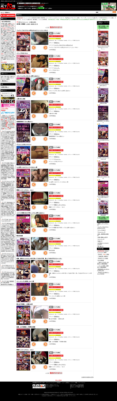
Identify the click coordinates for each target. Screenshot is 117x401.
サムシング (9, 181)
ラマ (11, 273)
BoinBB (11, 227)
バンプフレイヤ (5, 227)
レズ (9, 40)
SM (4, 42)
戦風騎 (4, 193)
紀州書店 (6, 167)
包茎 (11, 76)
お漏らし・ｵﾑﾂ (9, 43)
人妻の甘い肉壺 (103, 103)
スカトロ (8, 42)
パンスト (9, 34)
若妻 (10, 32)
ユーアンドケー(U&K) (7, 267)
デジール (8, 210)
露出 (10, 50)
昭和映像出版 (7, 185)
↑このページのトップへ (87, 377)
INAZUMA (6, 138)
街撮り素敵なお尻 (102, 237)
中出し (11, 39)
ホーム (2, 12)
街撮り (99, 241)
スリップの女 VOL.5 (103, 66)
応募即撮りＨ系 (9, 153)
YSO (7, 281)
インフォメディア (5, 139)
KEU (4, 170)
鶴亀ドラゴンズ (10, 207)
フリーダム (8, 240)
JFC (13, 185)
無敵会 (2, 257)
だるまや (7, 203)
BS (2, 230)
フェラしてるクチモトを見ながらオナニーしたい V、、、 (103, 46)
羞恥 (5, 52)
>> (4, 81)
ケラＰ (7, 173)
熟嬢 (9, 195)
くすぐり (3, 44)
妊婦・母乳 (6, 32)
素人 (12, 25)
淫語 (2, 38)
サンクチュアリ (10, 182)
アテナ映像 (6, 132)
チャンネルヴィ (9, 205)
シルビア (12, 188)
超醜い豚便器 (4, 206)
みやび (12, 257)
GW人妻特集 (101, 260)
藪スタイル (9, 265)
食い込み (7, 46)
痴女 (5, 31)
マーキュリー (9, 253)
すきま (6, 189)
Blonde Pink (8, 243)
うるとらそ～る (9, 140)
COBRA (4, 126)
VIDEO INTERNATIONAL (7, 116)
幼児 (2, 76)
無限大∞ (5, 256)
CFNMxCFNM (4, 186)
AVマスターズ (8, 151)
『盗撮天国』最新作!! (103, 256)
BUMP (8, 228)
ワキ (10, 53)
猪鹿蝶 (11, 138)
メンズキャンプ (8, 261)
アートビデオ (6, 159)
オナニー (9, 35)
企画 (10, 47)
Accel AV (8, 131)
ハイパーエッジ (5, 224)
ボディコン (6, 50)
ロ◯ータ (7, 26)
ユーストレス (8, 266)
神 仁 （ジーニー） (7, 194)
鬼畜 (3, 51)
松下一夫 (3, 255)
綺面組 (12, 168)
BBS (11, 234)
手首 (5, 76)
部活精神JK (8, 235)
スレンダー (8, 55)
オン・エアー (7, 148)
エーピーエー (7, 145)
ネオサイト (11, 219)
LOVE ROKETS (5, 273)
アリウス (5, 134)
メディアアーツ (5, 259)
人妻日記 (12, 232)
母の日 (11, 224)
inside (12, 159)
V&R (11, 239)
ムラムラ (7, 257)
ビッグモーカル (8, 231)
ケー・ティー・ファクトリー (7, 175)
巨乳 (7, 39)
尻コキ (9, 30)
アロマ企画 (4, 136)
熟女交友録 (103, 214)
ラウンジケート (10, 272)
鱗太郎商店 (6, 274)
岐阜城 (8, 168)
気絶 (7, 44)
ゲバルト (10, 172)
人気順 (28, 24)
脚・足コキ (4, 30)
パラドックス (9, 226)
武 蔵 (13, 256)
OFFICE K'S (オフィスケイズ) (8, 155)
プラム (6, 238)
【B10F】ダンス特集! (103, 258)
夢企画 (13, 268)
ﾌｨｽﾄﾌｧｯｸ (6, 56)
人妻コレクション (7, 232)
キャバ (12, 77)
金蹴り (8, 79)
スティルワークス (7, 198)
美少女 (2, 26)
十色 (9, 211)
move (9, 256)
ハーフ (4, 77)
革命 (11, 163)
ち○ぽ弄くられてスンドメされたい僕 (103, 158)
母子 (8, 76)
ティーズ (7, 128)
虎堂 (10, 214)
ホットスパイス (7, 245)
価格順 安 (33, 24)
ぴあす (12, 228)
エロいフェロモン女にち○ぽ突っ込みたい (103, 84)
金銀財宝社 (4, 169)
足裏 (5, 34)
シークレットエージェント (7, 187)
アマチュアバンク (7, 149)
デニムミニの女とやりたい (103, 139)
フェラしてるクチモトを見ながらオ (63, 45)
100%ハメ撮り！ (5, 234)
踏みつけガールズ (7, 236)
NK (7, 219)
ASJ (13, 143)
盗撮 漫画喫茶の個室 (103, 234)
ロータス (6, 278)
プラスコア (11, 238)
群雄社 (9, 177)
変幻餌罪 (7, 248)
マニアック (9, 255)
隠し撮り (100, 246)
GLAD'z (9, 169)
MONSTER (10, 124)
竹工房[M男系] (11, 118)
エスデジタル (4, 144)
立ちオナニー (9, 36)
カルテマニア (9, 164)
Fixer (7, 244)
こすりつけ (7, 38)
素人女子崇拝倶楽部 (7, 196)
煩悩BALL (3, 228)
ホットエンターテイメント (7, 249)
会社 (8, 77)
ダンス (9, 52)
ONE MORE (6, 282)
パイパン (6, 53)
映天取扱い (8, 143)
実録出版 (8, 184)
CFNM (2, 23)
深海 (2, 189)
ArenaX (12, 135)
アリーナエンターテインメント (8, 134)
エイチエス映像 (7, 152)
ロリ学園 (12, 274)
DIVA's (5, 211)
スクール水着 (7, 48)
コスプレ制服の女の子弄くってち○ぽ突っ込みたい (103, 196)
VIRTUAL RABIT (10, 223)
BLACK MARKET (5, 239)
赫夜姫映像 (4, 165)
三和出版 (3, 184)
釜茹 (9, 165)
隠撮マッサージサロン (60, 204)
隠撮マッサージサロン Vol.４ (103, 177)
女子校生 (5, 25)
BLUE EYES (7, 241)
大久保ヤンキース (5, 155)
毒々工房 (6, 214)
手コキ (12, 28)
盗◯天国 (9, 213)
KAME (8, 163)
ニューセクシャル (6, 220)
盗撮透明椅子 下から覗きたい (103, 121)
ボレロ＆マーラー (10, 251)
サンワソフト (6, 119)
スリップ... (57, 68)
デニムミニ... (57, 159)
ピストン (3, 79)
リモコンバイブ (8, 51)
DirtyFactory (10, 202)
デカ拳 (8, 209)
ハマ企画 (10, 123)
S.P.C (2, 160)
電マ (12, 52)
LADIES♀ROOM (6, 276)
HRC (10, 142)
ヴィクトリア (4, 142)
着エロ (11, 56)
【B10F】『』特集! (103, 254)
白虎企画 (3, 124)
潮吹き (4, 35)
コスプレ (6, 47)
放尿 (12, 42)
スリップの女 (101, 230)
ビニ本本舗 (6, 230)
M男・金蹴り (8, 23)
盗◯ (10, 44)
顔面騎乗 (3, 43)
